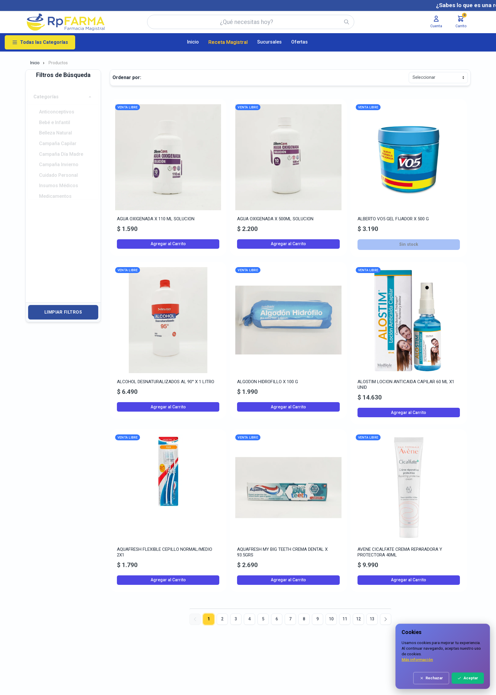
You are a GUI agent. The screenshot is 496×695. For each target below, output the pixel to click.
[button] (63, 90)
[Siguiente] (385, 619)
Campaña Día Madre (61, 147)
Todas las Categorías (40, 42)
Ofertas (299, 42)
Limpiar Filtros (63, 312)
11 (344, 619)
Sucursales (269, 42)
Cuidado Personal (58, 168)
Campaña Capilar (57, 136)
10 (331, 619)
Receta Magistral (228, 42)
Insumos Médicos (58, 179)
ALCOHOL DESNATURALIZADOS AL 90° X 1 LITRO (165, 381)
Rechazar (441, 678)
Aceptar (477, 678)
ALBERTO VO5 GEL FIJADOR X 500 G (393, 218)
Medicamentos (55, 189)
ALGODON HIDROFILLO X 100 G (267, 381)
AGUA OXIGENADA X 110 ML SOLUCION (155, 218)
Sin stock (408, 244)
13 (372, 619)
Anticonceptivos (56, 104)
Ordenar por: (126, 77)
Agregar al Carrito (168, 243)
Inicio (193, 42)
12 (358, 619)
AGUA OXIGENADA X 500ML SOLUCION (275, 218)
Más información (427, 659)
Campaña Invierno (58, 157)
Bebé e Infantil (54, 115)
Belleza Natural (55, 126)
